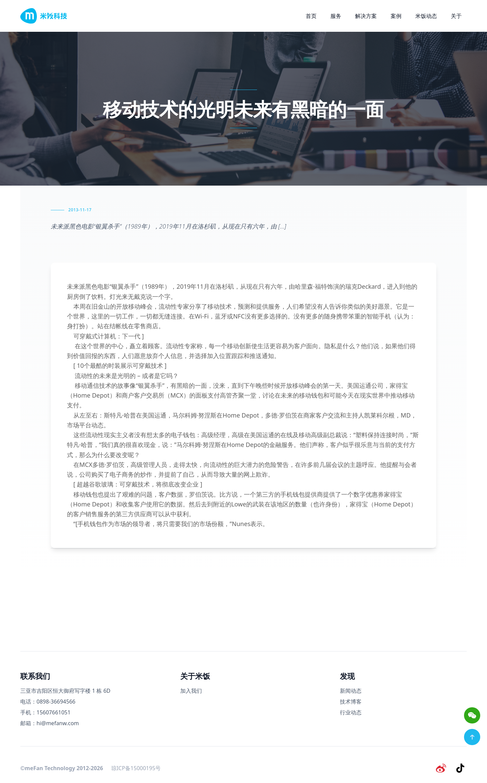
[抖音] (461, 767)
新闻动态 (351, 690)
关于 (456, 16)
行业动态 (351, 712)
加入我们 (191, 690)
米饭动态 (426, 16)
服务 (335, 16)
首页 (311, 16)
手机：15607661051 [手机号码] (45, 712)
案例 (396, 16)
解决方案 (366, 16)
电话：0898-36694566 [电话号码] (47, 701)
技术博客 (351, 701)
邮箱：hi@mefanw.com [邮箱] (49, 723)
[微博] (443, 767)
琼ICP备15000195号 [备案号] (136, 767)
